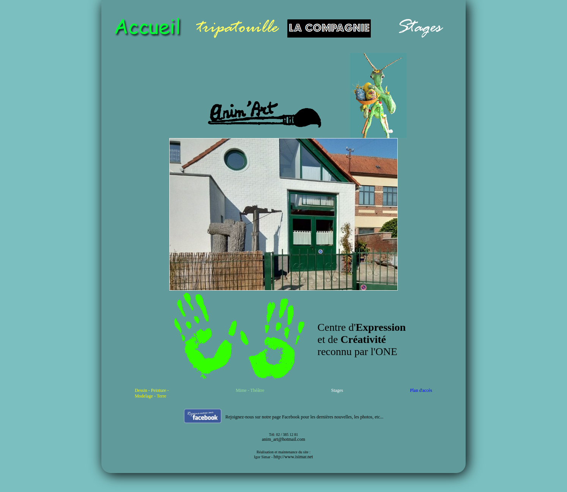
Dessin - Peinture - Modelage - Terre (152, 393)
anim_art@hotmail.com (283, 439)
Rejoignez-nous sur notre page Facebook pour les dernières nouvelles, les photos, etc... (304, 417)
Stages (337, 390)
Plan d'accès (421, 390)
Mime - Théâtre (250, 390)
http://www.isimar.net (293, 456)
